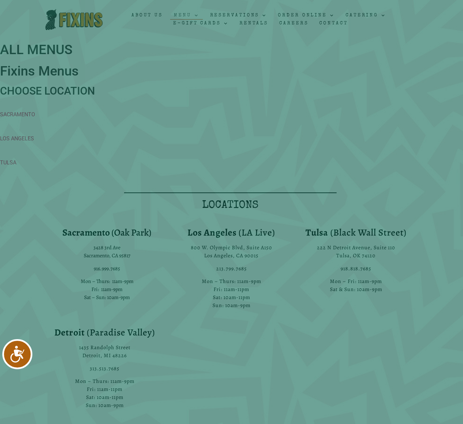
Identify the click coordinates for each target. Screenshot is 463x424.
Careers (293, 23)
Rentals (254, 23)
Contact (333, 23)
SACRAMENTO (17, 114)
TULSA (8, 162)
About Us (147, 15)
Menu (186, 16)
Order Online (306, 16)
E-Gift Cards (200, 24)
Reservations (238, 16)
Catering (366, 16)
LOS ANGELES (17, 138)
